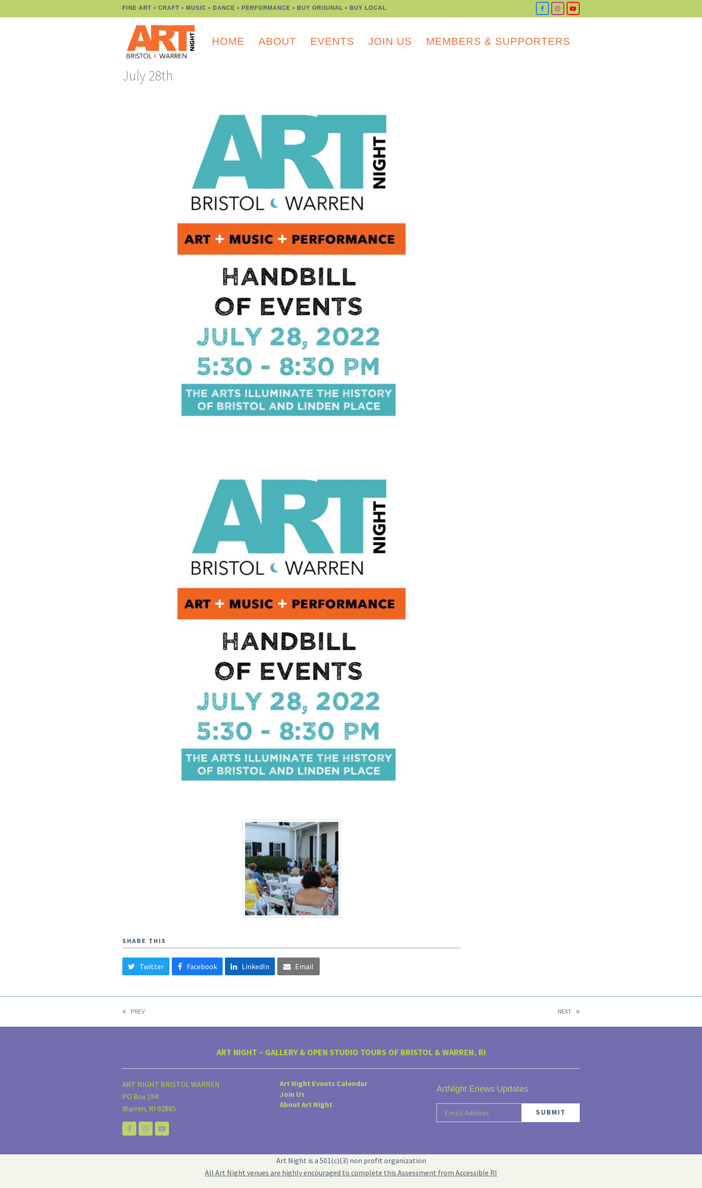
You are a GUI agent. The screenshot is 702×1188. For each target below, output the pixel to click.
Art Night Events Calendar (323, 1083)
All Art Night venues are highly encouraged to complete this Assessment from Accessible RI (351, 1172)
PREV (133, 1012)
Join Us (292, 1093)
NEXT (569, 1012)
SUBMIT (551, 1112)
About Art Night (306, 1104)
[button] (145, 966)
